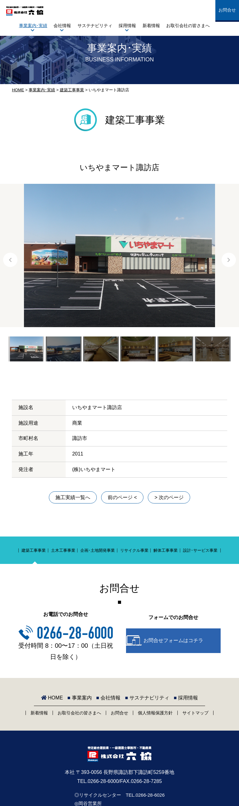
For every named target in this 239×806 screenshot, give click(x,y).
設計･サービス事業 (200, 550)
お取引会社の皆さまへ (188, 25)
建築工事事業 (72, 90)
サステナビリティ (94, 25)
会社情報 (62, 25)
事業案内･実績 (33, 25)
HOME (18, 90)
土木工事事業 (63, 550)
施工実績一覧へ (72, 497)
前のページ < (122, 497)
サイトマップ (195, 712)
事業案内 (80, 697)
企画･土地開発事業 (97, 550)
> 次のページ (169, 497)
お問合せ (227, 9)
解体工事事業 (165, 550)
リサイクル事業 (134, 550)
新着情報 (151, 25)
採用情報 (127, 25)
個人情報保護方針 (155, 712)
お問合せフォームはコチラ (173, 640)
